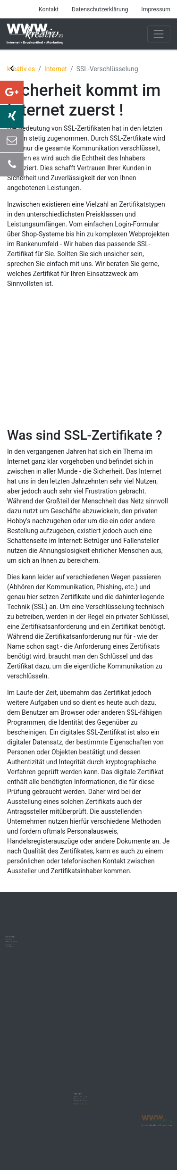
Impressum (155, 9)
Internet (55, 69)
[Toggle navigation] (158, 33)
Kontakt (49, 9)
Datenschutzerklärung (100, 9)
